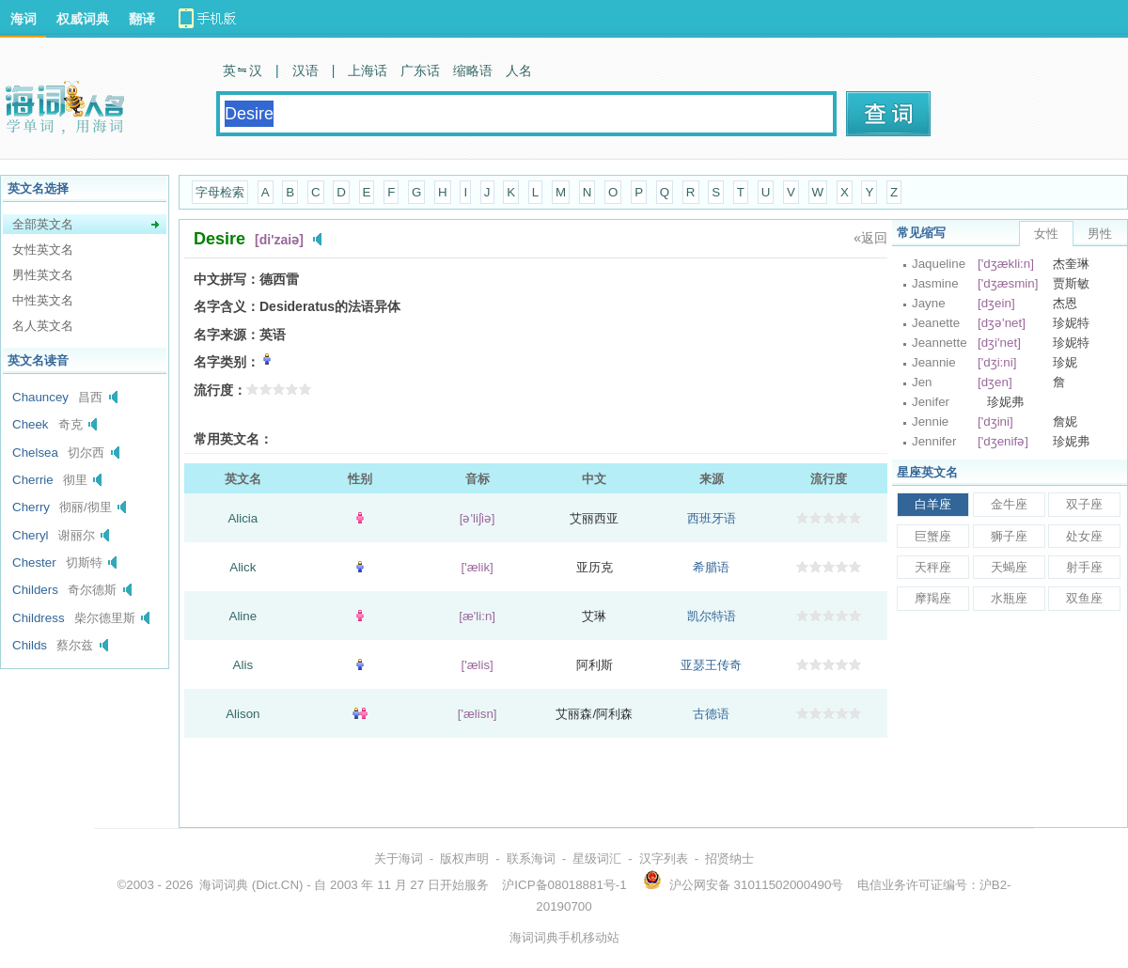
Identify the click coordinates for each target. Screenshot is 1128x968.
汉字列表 (663, 858)
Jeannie (934, 362)
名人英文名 (42, 326)
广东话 (420, 70)
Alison (242, 714)
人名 (519, 70)
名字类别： (226, 361)
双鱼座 (1084, 598)
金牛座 (1009, 504)
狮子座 (1009, 536)
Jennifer (934, 441)
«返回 (870, 237)
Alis (243, 665)
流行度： (220, 390)
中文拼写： (226, 279)
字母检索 (220, 192)
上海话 (367, 70)
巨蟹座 (933, 536)
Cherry (31, 507)
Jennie (930, 421)
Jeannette (939, 343)
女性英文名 (42, 249)
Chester (34, 562)
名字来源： (226, 334)
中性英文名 (42, 300)
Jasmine (935, 283)
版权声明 (464, 858)
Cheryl (30, 535)
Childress (38, 618)
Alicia (242, 518)
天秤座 (933, 567)
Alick (242, 567)
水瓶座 (1009, 598)
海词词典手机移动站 (564, 937)
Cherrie (33, 480)
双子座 (1084, 504)
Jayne (929, 303)
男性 (1100, 233)
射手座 (1084, 567)
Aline (243, 616)
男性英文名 (42, 275)
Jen (922, 382)
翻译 (142, 18)
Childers (35, 590)
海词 (23, 18)
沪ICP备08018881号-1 (564, 885)
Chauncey (40, 397)
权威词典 (82, 18)
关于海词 (398, 858)
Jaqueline (938, 264)
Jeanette (936, 323)
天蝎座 (1009, 567)
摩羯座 (933, 598)
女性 (1046, 233)
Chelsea (35, 452)
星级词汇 (596, 858)
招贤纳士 (729, 858)
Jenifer (930, 402)
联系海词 (531, 858)
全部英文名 (42, 224)
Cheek (30, 424)
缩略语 (473, 70)
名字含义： (226, 306)
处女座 (1084, 536)
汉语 (305, 70)
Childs (29, 645)
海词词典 (223, 885)
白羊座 (933, 504)
